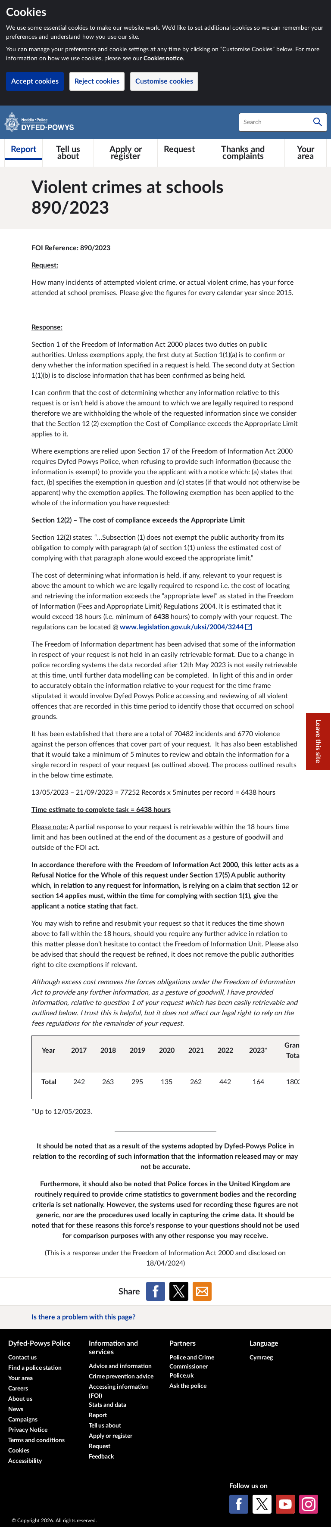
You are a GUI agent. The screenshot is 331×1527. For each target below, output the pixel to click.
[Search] (317, 122)
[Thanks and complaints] (242, 153)
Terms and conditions (36, 1440)
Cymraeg (261, 1358)
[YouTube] (285, 1504)
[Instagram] (308, 1504)
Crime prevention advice (121, 1377)
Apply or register (110, 1436)
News (15, 1409)
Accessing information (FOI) (119, 1391)
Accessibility (25, 1461)
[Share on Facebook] (155, 1291)
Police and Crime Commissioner (191, 1362)
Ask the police (187, 1386)
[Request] (179, 149)
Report (98, 1415)
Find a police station (35, 1368)
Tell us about (105, 1426)
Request (99, 1446)
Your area (20, 1378)
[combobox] (283, 122)
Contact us (22, 1358)
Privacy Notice (27, 1430)
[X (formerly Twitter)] (262, 1504)
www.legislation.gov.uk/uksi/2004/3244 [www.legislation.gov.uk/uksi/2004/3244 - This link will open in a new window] (186, 627)
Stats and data (107, 1405)
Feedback (101, 1457)
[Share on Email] (202, 1291)
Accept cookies (35, 81)
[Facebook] (238, 1504)
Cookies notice (163, 59)
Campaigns (22, 1420)
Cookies (18, 1451)
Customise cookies (164, 81)
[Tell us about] (68, 153)
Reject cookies (97, 81)
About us (20, 1399)
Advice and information (120, 1366)
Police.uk (181, 1376)
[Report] (23, 149)
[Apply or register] (126, 153)
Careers (18, 1389)
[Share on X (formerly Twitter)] (178, 1291)
